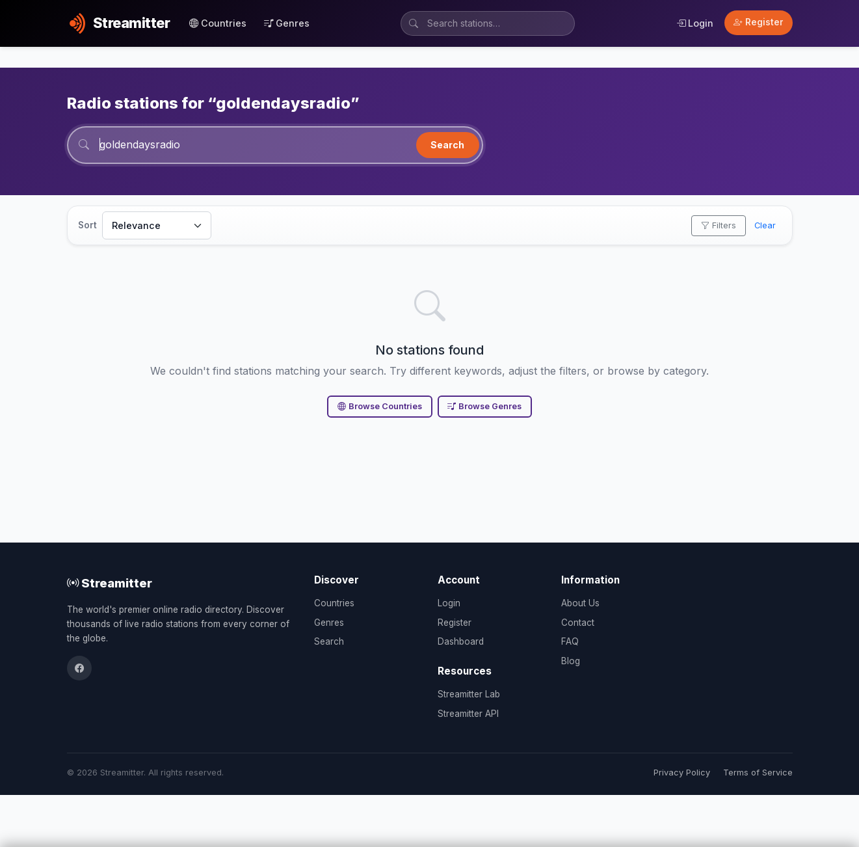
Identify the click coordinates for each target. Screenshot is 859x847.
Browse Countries (379, 406)
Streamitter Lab (469, 694)
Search (447, 144)
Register (758, 22)
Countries (217, 23)
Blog (570, 661)
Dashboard (461, 641)
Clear (765, 225)
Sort (87, 225)
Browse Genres (484, 406)
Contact (577, 622)
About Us (580, 603)
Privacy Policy (682, 772)
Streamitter (109, 583)
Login (694, 23)
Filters (718, 225)
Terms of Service (758, 772)
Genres (287, 23)
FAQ (570, 641)
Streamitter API (468, 713)
